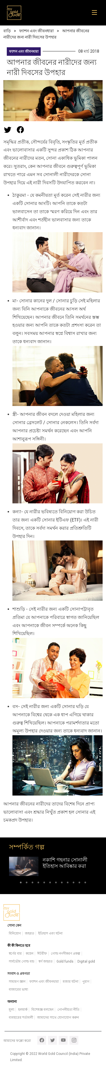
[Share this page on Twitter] (7, 129)
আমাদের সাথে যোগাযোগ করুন (58, 1017)
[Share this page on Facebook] (20, 129)
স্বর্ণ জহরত (45, 961)
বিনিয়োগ (15, 933)
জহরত (29, 933)
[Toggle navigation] (96, 12)
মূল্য (11, 1010)
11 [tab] (80, 883)
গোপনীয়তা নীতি (68, 1010)
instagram (74, 1040)
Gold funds (65, 961)
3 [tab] (32, 883)
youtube (63, 1040)
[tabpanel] (53, 866)
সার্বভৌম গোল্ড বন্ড (21, 961)
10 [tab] (74, 883)
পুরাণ (85, 982)
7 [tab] (56, 883)
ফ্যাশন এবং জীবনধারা (23, 52)
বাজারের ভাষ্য (18, 989)
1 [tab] (21, 883)
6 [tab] (50, 883)
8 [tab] (62, 883)
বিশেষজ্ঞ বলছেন (42, 1010)
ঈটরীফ (42, 954)
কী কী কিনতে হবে (18, 946)
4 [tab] (38, 883)
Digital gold (86, 961)
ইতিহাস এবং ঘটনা (50, 933)
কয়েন (29, 954)
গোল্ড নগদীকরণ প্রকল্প (65, 954)
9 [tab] (68, 883)
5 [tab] (44, 883)
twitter (52, 1040)
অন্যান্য (12, 1002)
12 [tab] (85, 883)
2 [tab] (27, 883)
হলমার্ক (22, 1010)
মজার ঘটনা (70, 982)
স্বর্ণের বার (15, 954)
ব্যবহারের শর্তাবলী (21, 1017)
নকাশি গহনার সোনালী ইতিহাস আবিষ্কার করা (65, 863)
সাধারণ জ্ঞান (17, 982)
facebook (41, 1040)
